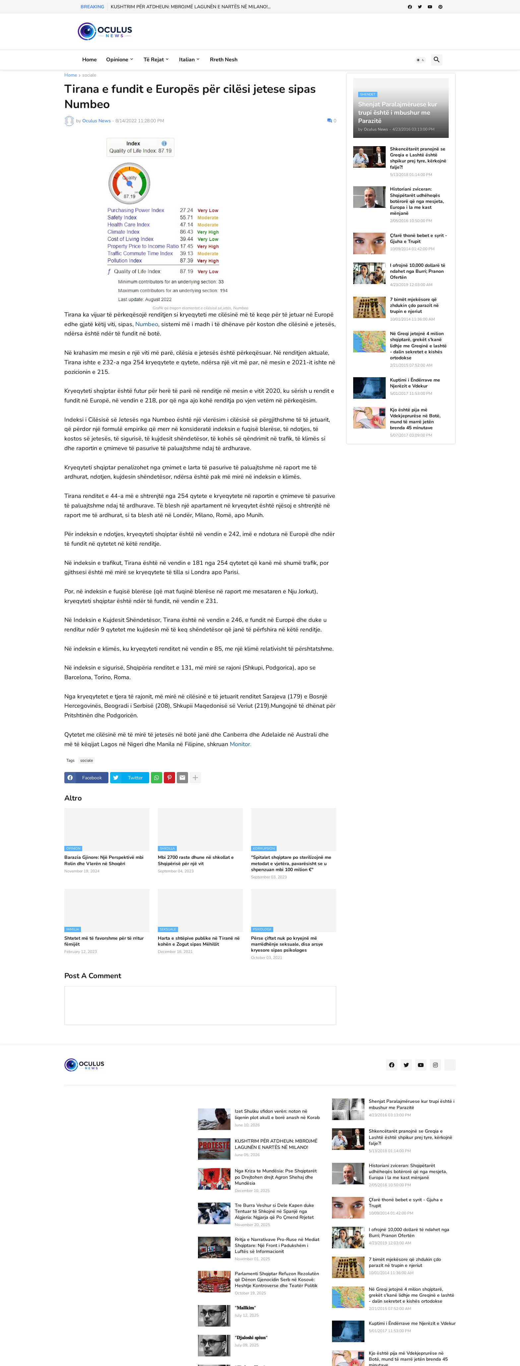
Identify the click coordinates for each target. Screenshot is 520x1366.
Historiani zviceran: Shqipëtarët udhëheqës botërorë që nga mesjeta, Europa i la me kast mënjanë (417, 201)
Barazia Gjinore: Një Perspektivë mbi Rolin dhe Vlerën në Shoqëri (104, 860)
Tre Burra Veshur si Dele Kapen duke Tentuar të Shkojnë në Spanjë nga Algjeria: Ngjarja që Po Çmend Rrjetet (274, 1211)
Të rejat (154, 59)
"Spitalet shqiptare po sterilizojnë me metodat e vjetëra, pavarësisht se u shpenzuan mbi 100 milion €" (291, 863)
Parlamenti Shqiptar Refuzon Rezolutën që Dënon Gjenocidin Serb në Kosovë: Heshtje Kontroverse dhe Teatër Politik (277, 1280)
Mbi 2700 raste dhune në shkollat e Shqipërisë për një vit (196, 860)
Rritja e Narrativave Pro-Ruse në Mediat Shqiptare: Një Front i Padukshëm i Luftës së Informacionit (277, 1246)
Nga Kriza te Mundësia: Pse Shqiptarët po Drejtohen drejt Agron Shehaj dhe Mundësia (276, 1177)
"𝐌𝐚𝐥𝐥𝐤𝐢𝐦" (245, 1308)
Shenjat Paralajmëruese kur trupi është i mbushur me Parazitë (411, 1104)
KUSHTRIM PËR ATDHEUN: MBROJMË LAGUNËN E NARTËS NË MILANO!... (191, 7)
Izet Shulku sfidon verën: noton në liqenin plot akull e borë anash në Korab (277, 1114)
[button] (420, 60)
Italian (187, 59)
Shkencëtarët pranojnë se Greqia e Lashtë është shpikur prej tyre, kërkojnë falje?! (418, 158)
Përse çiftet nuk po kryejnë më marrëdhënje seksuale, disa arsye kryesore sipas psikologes (287, 944)
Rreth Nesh (223, 59)
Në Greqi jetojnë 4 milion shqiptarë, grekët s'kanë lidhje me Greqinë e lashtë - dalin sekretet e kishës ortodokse (418, 346)
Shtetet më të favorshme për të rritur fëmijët (104, 941)
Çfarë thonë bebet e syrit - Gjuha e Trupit (418, 239)
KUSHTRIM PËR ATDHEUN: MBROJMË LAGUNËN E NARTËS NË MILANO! (276, 1144)
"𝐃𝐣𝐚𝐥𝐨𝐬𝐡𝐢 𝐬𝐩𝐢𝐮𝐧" (251, 1338)
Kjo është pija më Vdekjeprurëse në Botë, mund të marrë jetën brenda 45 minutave (415, 419)
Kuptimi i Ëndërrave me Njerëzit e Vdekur (415, 383)
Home (89, 59)
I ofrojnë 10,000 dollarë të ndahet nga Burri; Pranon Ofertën (417, 271)
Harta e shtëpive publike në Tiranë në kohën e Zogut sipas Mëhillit (199, 941)
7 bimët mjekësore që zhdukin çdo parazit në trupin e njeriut (414, 306)
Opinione (117, 59)
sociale (89, 75)
